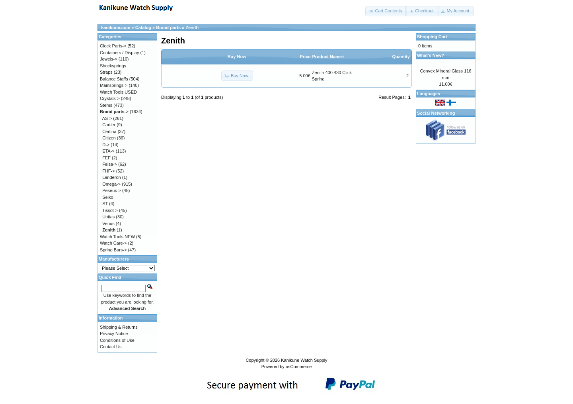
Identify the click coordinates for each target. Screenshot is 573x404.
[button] (386, 11)
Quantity (401, 56)
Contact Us (110, 346)
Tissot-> (110, 210)
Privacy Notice (114, 333)
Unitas (108, 216)
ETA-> (108, 151)
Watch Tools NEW (117, 236)
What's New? (430, 55)
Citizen (109, 137)
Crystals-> (110, 98)
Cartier (108, 124)
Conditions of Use (117, 340)
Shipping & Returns (119, 327)
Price (305, 56)
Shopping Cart (432, 36)
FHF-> (108, 171)
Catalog (143, 27)
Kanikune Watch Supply (304, 360)
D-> (105, 144)
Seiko (107, 197)
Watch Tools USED (118, 92)
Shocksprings (113, 65)
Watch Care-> (113, 243)
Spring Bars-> (113, 249)
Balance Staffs (114, 78)
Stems (106, 105)
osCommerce (299, 366)
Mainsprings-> (113, 85)
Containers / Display (119, 52)
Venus (108, 223)
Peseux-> (111, 190)
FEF (106, 157)
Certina (109, 131)
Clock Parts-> (113, 45)
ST (105, 203)
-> (114, 111)
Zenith (192, 27)
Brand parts (168, 27)
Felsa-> (109, 164)
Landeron (111, 177)
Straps (106, 72)
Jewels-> (108, 59)
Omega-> (111, 184)
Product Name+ (328, 56)
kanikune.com (115, 27)
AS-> (107, 118)
